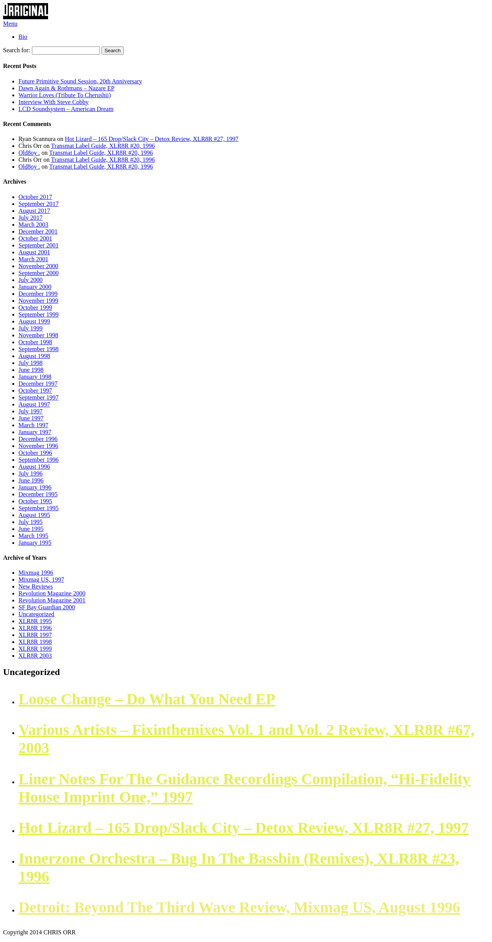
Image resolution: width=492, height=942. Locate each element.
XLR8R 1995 (35, 621)
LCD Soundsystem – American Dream (65, 109)
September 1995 (38, 508)
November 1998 (38, 335)
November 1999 (38, 300)
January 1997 (35, 432)
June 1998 (30, 370)
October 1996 (35, 452)
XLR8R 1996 (35, 628)
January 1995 (35, 542)
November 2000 (38, 266)
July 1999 (30, 328)
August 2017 (34, 210)
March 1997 (33, 425)
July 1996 (30, 473)
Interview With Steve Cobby (53, 102)
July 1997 (30, 411)
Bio (22, 36)
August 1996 (34, 466)
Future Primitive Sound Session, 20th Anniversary (80, 81)
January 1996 (35, 487)
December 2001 (38, 231)
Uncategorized (36, 614)
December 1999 (38, 293)
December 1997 (38, 383)
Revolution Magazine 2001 (51, 600)
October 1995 (35, 501)
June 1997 (30, 418)
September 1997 (38, 397)
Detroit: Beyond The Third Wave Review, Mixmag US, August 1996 (239, 907)
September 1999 (38, 314)
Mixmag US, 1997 (41, 579)
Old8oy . (29, 152)
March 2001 (33, 259)
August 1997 (34, 404)
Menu (10, 23)
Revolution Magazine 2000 (51, 593)
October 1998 (35, 342)
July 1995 (30, 522)
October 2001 (35, 238)
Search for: (16, 50)
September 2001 (38, 245)
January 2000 (35, 287)
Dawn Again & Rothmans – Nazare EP (66, 88)
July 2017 (30, 217)
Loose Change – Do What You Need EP (146, 699)
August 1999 (34, 321)
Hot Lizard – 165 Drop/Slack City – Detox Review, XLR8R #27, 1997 (152, 139)
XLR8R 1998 (35, 642)
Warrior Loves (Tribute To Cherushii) (64, 95)
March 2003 (33, 224)
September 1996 (38, 459)
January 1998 (35, 376)
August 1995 (34, 515)
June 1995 (30, 529)
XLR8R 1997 (35, 635)
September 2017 (38, 204)
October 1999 (35, 307)
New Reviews (35, 586)
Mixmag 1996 (35, 572)
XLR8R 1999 (35, 648)
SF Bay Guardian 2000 (46, 607)
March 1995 (33, 535)
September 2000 (38, 273)
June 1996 (30, 480)
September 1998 (38, 349)
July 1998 (30, 363)
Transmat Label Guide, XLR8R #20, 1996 (103, 146)
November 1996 (38, 446)
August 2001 (34, 252)
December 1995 (38, 494)
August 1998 (34, 356)
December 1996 (38, 439)
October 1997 (35, 390)
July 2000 (30, 280)
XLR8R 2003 (35, 655)
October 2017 (35, 197)
